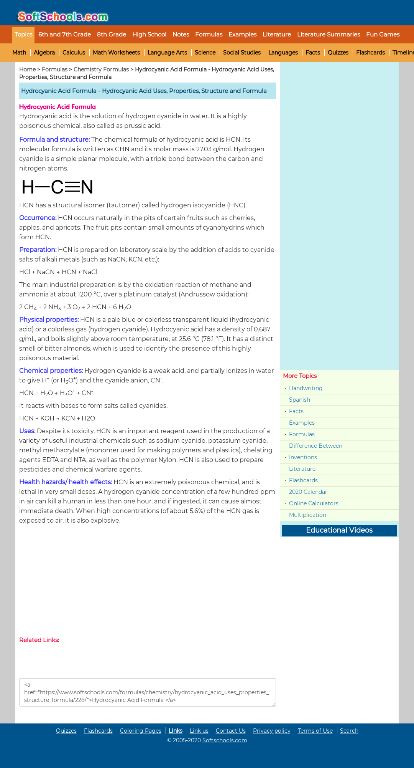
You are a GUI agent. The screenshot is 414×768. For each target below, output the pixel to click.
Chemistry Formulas (101, 69)
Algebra (44, 52)
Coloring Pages (140, 730)
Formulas (208, 34)
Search (349, 730)
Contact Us (231, 730)
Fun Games (382, 34)
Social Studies (242, 52)
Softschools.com (224, 740)
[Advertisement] (147, 582)
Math (19, 52)
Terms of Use (315, 730)
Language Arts (167, 52)
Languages (283, 52)
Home (27, 69)
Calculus (73, 52)
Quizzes (338, 52)
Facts (313, 52)
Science (205, 52)
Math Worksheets (116, 52)
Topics (23, 34)
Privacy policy (272, 730)
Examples (242, 34)
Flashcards (370, 52)
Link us (199, 730)
